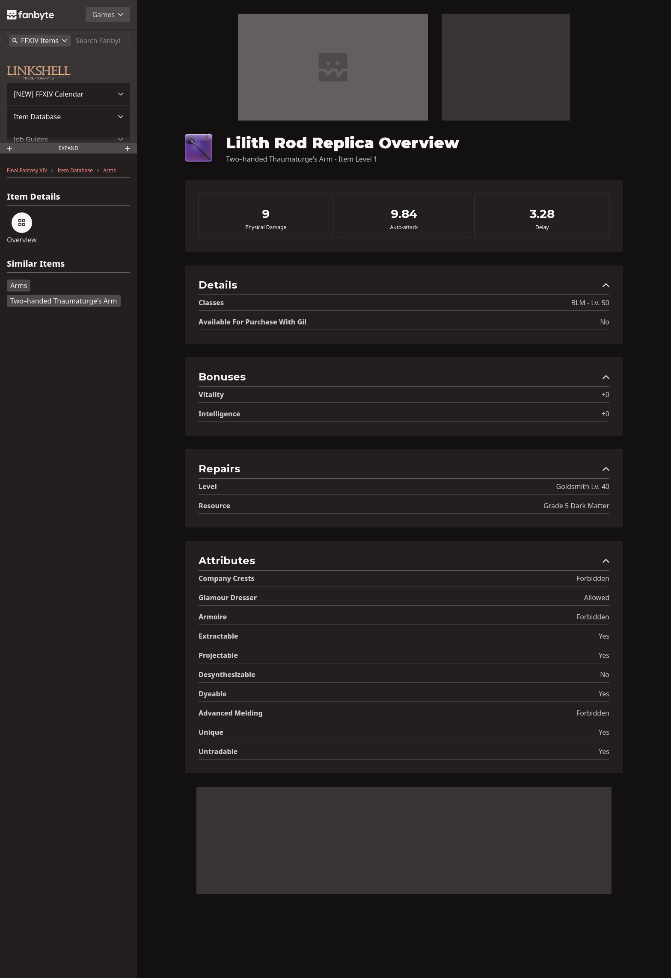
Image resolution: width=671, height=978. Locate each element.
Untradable (218, 751)
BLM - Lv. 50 (590, 302)
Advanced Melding (231, 713)
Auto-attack (404, 227)
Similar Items (36, 264)
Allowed (596, 597)
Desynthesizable (227, 674)
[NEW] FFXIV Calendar (48, 94)
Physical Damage (265, 227)
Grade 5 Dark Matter (576, 505)
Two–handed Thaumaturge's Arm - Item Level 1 (301, 159)
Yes (604, 636)
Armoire (213, 617)
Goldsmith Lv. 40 (583, 486)
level (208, 486)
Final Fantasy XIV (27, 170)
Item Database (37, 116)
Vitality (211, 394)
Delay (542, 227)
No (604, 322)
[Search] (101, 40)
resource (214, 505)
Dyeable (212, 693)
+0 (605, 394)
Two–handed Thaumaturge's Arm (63, 301)
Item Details (33, 196)
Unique (211, 732)
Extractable (218, 636)
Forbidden (592, 578)
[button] (68, 94)
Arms (109, 170)
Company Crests (227, 578)
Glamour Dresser (228, 597)
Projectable (218, 655)
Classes (211, 302)
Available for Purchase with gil (252, 322)
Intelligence (219, 413)
